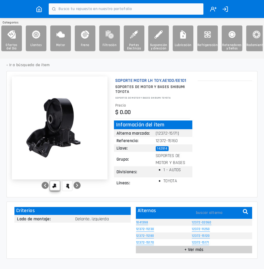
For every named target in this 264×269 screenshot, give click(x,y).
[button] (45, 185)
